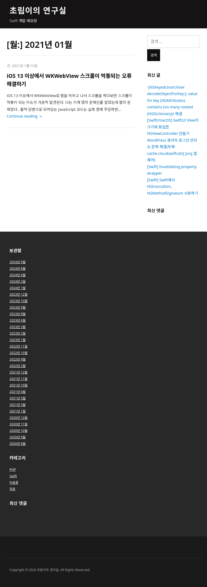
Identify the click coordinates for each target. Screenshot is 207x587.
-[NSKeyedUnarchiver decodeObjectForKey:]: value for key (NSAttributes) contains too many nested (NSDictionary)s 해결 (172, 100)
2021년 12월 (18, 372)
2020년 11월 (18, 424)
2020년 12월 (18, 417)
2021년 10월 (18, 385)
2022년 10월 (18, 353)
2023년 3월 (17, 327)
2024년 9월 (17, 262)
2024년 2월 (17, 281)
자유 (12, 489)
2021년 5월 (17, 398)
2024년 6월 (17, 275)
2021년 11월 (18, 378)
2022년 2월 (17, 365)
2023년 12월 (18, 294)
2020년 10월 (18, 430)
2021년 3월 (17, 404)
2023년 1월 (17, 340)
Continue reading (25, 116)
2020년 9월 (17, 437)
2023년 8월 (17, 314)
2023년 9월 (17, 307)
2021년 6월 (17, 391)
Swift (13, 476)
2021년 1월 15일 (24, 65)
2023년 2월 (17, 333)
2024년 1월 (17, 288)
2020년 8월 (17, 443)
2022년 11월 (18, 346)
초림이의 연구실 (38, 10)
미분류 (13, 482)
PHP (12, 469)
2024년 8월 (17, 268)
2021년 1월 (17, 411)
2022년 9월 (17, 359)
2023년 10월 (18, 301)
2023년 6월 (17, 320)
